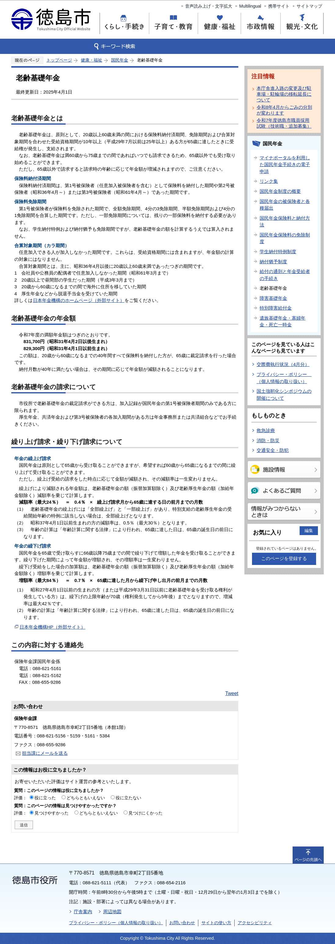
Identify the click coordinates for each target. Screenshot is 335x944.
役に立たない (128, 797)
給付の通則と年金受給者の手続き (285, 275)
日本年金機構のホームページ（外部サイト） (78, 300)
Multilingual (250, 6)
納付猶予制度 (273, 261)
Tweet (231, 693)
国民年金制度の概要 (280, 191)
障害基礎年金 (273, 298)
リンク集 (269, 181)
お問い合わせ (182, 922)
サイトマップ (309, 6)
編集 (308, 530)
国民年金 (119, 60)
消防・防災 (268, 440)
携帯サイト (279, 6)
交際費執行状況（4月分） (283, 364)
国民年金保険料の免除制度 (285, 238)
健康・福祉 (91, 60)
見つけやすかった (51, 813)
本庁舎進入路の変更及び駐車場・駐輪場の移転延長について (284, 94)
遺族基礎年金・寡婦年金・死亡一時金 (282, 321)
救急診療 (266, 430)
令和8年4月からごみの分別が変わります (284, 110)
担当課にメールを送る (45, 753)
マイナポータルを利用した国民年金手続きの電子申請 (285, 164)
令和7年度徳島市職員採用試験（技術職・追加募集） (284, 123)
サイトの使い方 (216, 922)
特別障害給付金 (276, 308)
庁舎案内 (83, 911)
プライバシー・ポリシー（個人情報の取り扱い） (116, 922)
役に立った (45, 797)
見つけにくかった (145, 813)
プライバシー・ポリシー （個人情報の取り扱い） (284, 378)
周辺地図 (112, 911)
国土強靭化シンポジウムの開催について (284, 395)
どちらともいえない (86, 797)
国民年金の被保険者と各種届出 (285, 205)
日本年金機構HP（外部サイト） (52, 627)
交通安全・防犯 (273, 450)
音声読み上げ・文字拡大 (208, 6)
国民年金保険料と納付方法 (285, 221)
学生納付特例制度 (278, 251)
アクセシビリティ (255, 922)
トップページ (59, 60)
